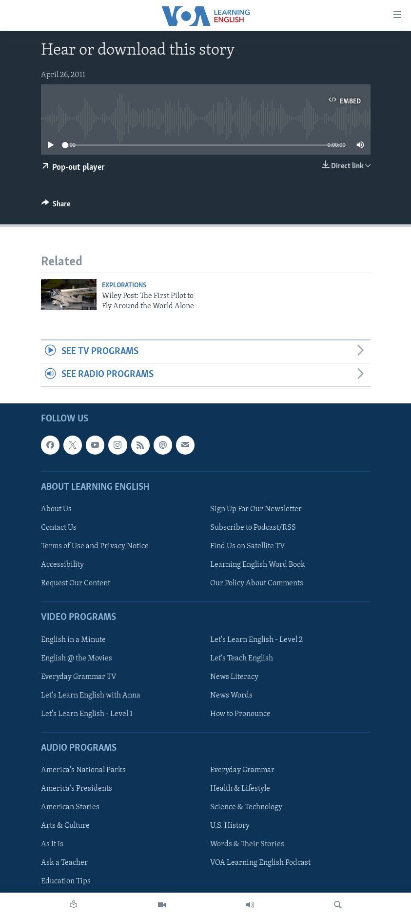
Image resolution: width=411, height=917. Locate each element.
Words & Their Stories (247, 844)
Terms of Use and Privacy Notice (95, 546)
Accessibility (62, 565)
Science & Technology (246, 807)
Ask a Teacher (64, 863)
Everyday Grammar (242, 770)
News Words (231, 695)
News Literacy (234, 676)
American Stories (70, 807)
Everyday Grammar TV (79, 676)
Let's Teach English (241, 658)
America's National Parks (83, 770)
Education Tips (66, 881)
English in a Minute (73, 639)
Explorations (124, 285)
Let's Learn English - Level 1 (87, 714)
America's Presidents (76, 789)
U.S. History (230, 826)
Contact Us (59, 528)
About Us (56, 509)
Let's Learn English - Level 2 (256, 639)
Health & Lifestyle (240, 789)
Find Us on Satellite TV (247, 546)
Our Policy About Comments (256, 583)
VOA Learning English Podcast (260, 863)
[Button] (56, 206)
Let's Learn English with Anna (90, 695)
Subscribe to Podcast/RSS (253, 528)
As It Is (52, 844)
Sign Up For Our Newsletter (256, 509)
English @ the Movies (76, 658)
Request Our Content (75, 583)
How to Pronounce (240, 714)
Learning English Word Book (257, 565)
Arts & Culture (65, 826)
